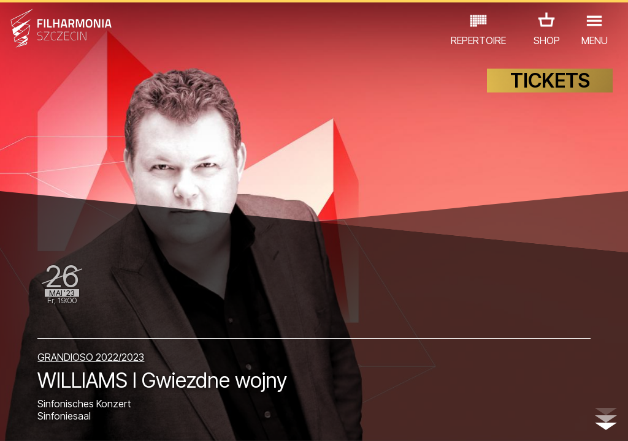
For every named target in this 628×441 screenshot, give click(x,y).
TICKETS (550, 90)
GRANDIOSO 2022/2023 (90, 348)
